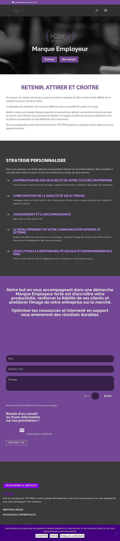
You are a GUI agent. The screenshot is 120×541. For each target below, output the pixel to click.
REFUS (54, 536)
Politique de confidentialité (72, 536)
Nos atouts (69, 59)
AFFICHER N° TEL (16, 442)
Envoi (107, 395)
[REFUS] (116, 532)
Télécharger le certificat (21, 485)
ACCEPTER (41, 536)
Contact (49, 59)
